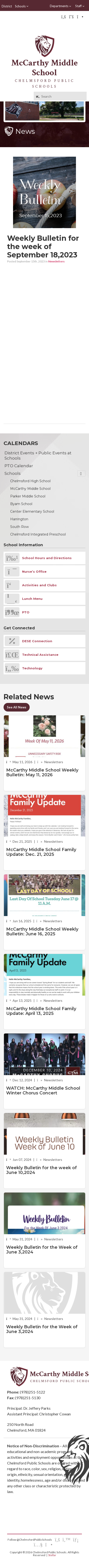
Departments (60, 6)
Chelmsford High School (30, 481)
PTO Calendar (19, 465)
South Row (19, 527)
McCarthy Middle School (30, 488)
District (7, 6)
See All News (16, 707)
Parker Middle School (27, 496)
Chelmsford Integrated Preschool (38, 534)
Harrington (19, 519)
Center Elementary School (32, 511)
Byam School (21, 504)
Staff (80, 6)
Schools (22, 6)
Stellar (52, 1555)
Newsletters (56, 261)
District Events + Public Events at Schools (38, 456)
